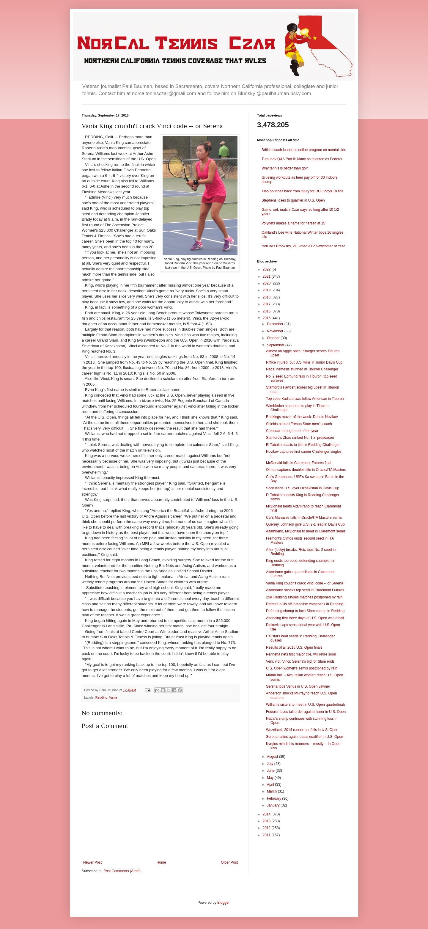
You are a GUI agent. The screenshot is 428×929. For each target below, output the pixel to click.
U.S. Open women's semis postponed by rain (301, 668)
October (274, 338)
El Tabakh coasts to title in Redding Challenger (303, 445)
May (271, 778)
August (273, 756)
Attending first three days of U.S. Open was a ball (305, 618)
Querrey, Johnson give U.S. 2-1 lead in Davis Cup (305, 524)
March (272, 791)
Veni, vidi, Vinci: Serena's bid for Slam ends (300, 661)
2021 (267, 276)
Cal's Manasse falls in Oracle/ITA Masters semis (304, 517)
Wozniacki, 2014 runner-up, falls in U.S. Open (302, 730)
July (270, 764)
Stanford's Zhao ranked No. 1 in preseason (300, 438)
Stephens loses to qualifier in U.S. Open (293, 200)
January (274, 805)
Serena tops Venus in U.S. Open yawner (298, 686)
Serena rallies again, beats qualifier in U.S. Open (304, 737)
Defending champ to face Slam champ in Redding (305, 611)
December (275, 324)
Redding (101, 697)
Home (161, 862)
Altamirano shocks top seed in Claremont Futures (305, 590)
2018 (267, 297)
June (271, 770)
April (271, 784)
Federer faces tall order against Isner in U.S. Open (306, 712)
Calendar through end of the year (292, 431)
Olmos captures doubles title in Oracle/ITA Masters (306, 470)
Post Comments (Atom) (122, 871)
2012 (267, 828)
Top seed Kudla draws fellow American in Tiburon (305, 399)
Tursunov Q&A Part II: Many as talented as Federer (302, 159)
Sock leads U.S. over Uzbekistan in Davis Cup (302, 488)
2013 (267, 821)
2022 (267, 269)
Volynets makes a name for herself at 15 (293, 223)
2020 (267, 283)
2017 (267, 304)
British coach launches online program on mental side (304, 150)
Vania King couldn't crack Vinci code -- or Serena (304, 583)
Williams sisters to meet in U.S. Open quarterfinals (305, 704)
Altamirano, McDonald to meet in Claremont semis (305, 531)
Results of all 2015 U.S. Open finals (294, 647)
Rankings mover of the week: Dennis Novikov (302, 417)
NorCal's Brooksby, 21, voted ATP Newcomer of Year (303, 246)
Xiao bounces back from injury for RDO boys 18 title (302, 191)
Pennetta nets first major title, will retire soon (301, 654)
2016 (267, 311)
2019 (267, 290)
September (276, 345)
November (275, 331)
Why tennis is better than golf (285, 168)
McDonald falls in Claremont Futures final (298, 463)
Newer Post (92, 862)
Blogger (223, 902)
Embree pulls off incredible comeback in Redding (304, 604)
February (274, 798)
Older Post (229, 862)
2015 (267, 318)
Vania (113, 697)
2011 (267, 835)
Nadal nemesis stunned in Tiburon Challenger (302, 369)
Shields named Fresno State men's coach (299, 424)
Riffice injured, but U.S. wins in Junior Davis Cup (304, 362)
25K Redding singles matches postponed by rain (304, 597)
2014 (267, 814)
